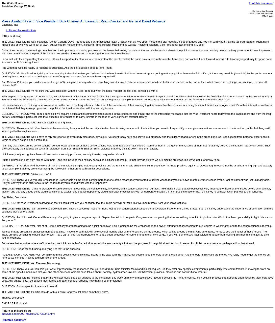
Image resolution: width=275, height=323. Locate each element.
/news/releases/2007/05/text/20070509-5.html (28, 313)
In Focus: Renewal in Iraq (21, 30)
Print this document (261, 3)
